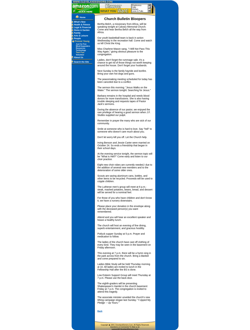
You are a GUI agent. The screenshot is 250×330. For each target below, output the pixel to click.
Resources (80, 48)
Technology (81, 50)
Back (99, 311)
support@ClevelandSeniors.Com (125, 329)
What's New (79, 22)
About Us (77, 57)
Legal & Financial (81, 27)
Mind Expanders (83, 46)
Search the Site (80, 62)
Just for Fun (81, 44)
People (76, 38)
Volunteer (80, 55)
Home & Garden (81, 30)
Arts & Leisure (80, 36)
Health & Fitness (81, 24)
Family (76, 33)
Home (80, 17)
